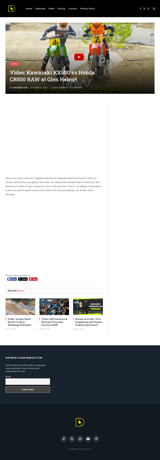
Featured (40, 8)
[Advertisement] (54, 137)
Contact (72, 8)
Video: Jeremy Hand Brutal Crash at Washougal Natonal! (19, 322)
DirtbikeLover (20, 87)
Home (29, 8)
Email (8, 376)
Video (51, 8)
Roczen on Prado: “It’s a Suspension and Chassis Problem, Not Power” (88, 322)
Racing (61, 8)
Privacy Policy (87, 8)
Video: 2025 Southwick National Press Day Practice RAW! (54, 322)
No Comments (60, 87)
